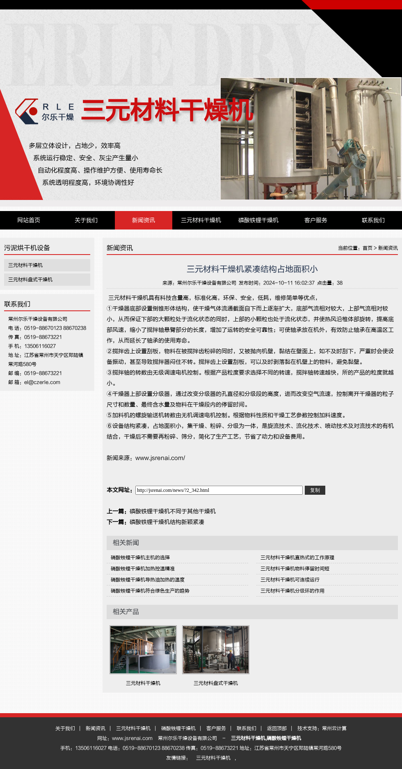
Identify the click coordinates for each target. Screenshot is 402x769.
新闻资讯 (143, 220)
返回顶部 (277, 728)
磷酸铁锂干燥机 (258, 220)
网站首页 (28, 220)
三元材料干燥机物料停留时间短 (294, 569)
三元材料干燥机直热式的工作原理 (297, 557)
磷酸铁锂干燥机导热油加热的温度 (148, 580)
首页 (367, 248)
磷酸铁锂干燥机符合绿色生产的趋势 (150, 591)
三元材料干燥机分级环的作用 (292, 591)
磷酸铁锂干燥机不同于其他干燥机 (173, 511)
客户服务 (315, 220)
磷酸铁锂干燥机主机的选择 (140, 557)
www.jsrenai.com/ (160, 458)
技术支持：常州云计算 (322, 728)
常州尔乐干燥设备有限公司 (206, 283)
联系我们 (373, 220)
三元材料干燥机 (166, 110)
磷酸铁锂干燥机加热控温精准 (143, 569)
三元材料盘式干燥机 (30, 279)
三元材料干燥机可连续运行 (290, 580)
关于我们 (86, 220)
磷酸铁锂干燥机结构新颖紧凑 (167, 522)
